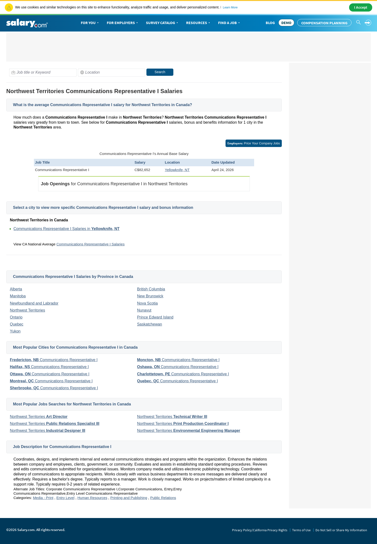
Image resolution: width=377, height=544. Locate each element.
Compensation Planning (324, 22)
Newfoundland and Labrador (34, 303)
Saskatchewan (149, 324)
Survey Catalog (162, 23)
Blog (270, 22)
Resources (198, 23)
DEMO (286, 22)
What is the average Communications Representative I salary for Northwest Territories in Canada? (102, 105)
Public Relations (163, 498)
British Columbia (151, 289)
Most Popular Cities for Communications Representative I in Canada (75, 347)
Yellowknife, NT (177, 170)
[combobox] (43, 73)
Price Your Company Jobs (253, 143)
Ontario (16, 317)
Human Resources (92, 498)
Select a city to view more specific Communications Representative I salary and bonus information (103, 207)
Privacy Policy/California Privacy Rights (259, 530)
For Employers (123, 23)
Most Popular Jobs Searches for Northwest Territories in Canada (72, 404)
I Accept (360, 7)
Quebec (16, 324)
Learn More (230, 7)
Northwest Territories (27, 310)
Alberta (16, 289)
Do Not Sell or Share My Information (341, 530)
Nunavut (144, 310)
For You (90, 23)
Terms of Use (301, 530)
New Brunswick (150, 296)
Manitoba (18, 296)
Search (160, 72)
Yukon (15, 331)
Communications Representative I (54, 360)
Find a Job (229, 23)
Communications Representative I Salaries (91, 244)
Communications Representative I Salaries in (66, 229)
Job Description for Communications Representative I (62, 447)
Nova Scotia (147, 303)
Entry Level (65, 498)
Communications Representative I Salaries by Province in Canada (73, 277)
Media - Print (43, 498)
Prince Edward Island (155, 317)
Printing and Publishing (128, 498)
